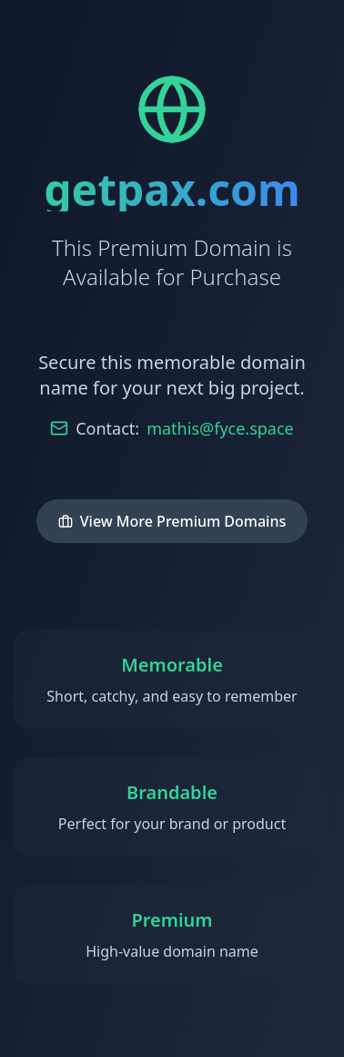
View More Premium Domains (172, 521)
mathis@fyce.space (220, 428)
